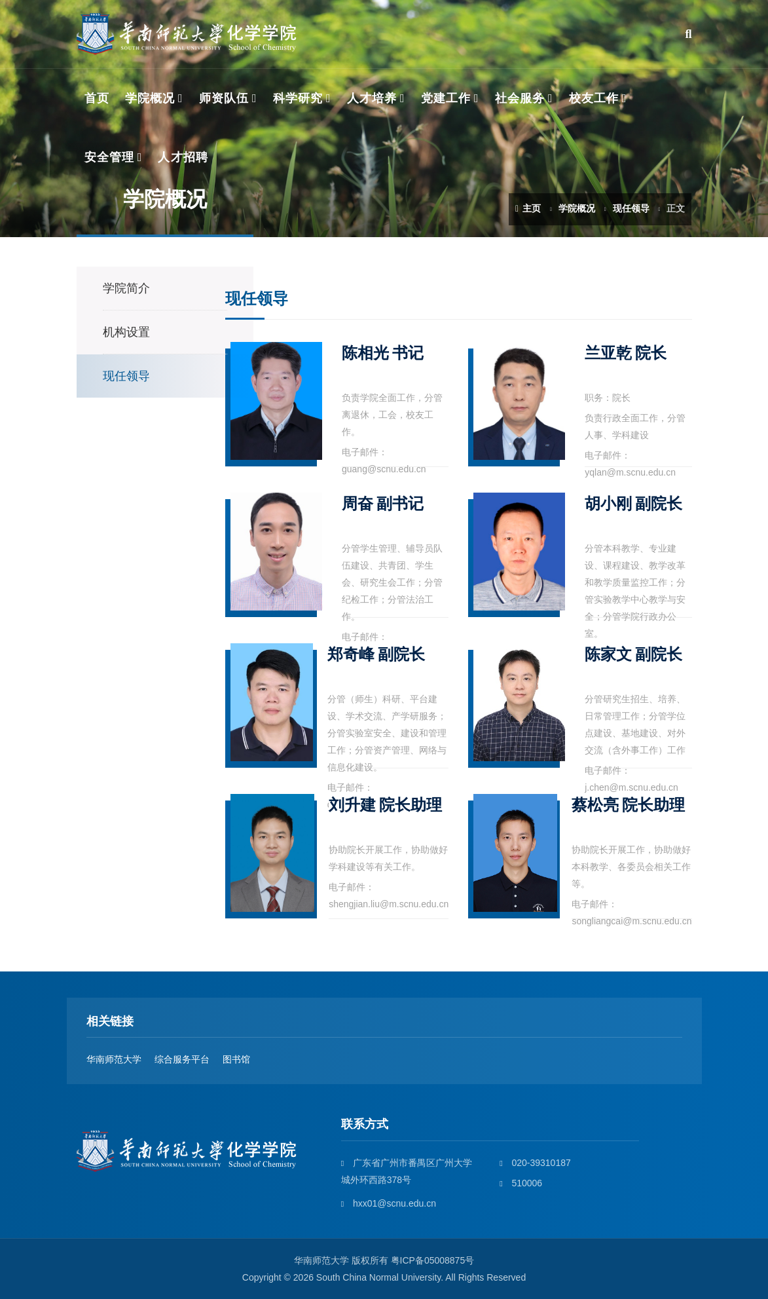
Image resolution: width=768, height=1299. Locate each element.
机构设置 (126, 332)
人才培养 (372, 98)
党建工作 (446, 98)
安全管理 (109, 157)
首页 (96, 98)
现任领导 (631, 208)
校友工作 (594, 98)
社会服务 (520, 98)
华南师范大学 (113, 1059)
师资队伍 (224, 98)
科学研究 (298, 98)
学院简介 (126, 288)
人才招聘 (183, 157)
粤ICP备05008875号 (433, 1260)
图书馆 (236, 1059)
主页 (528, 208)
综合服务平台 (182, 1059)
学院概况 (150, 98)
